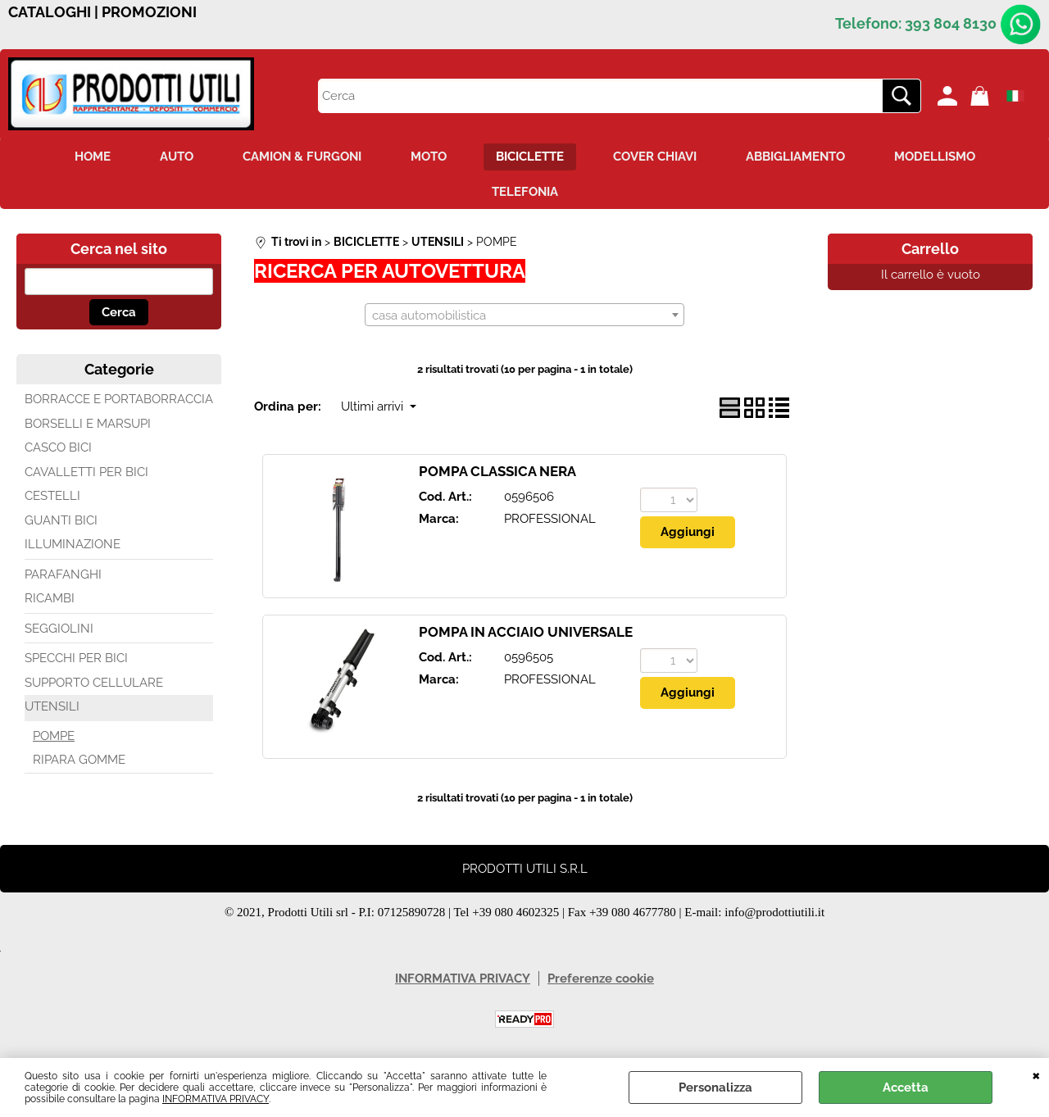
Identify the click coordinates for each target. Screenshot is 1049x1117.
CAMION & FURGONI (302, 156)
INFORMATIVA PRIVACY (215, 1099)
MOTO (429, 156)
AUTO (176, 156)
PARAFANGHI (63, 574)
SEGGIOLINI (59, 628)
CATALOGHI (49, 12)
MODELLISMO (934, 156)
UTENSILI (52, 706)
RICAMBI (50, 598)
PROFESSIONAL (550, 518)
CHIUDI (1036, 1074)
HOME (93, 156)
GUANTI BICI (61, 520)
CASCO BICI (58, 447)
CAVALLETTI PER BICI (86, 472)
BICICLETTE (530, 156)
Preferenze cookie (600, 978)
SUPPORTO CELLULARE (94, 682)
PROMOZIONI (149, 12)
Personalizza (715, 1087)
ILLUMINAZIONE (72, 544)
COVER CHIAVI (655, 156)
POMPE (54, 736)
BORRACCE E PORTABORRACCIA (119, 399)
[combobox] (524, 314)
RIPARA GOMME (79, 759)
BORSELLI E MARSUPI (88, 423)
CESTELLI (52, 495)
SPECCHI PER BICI (76, 658)
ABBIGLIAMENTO (795, 156)
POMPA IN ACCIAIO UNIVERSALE (526, 632)
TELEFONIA (525, 191)
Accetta (906, 1087)
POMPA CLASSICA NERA (497, 471)
